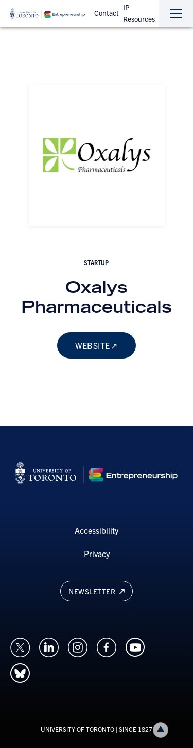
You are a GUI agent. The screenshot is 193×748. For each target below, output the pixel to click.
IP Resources (139, 13)
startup (96, 262)
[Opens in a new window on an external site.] (20, 646)
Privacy (97, 553)
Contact (106, 13)
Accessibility (96, 530)
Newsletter (96, 591)
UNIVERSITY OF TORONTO (77, 729)
